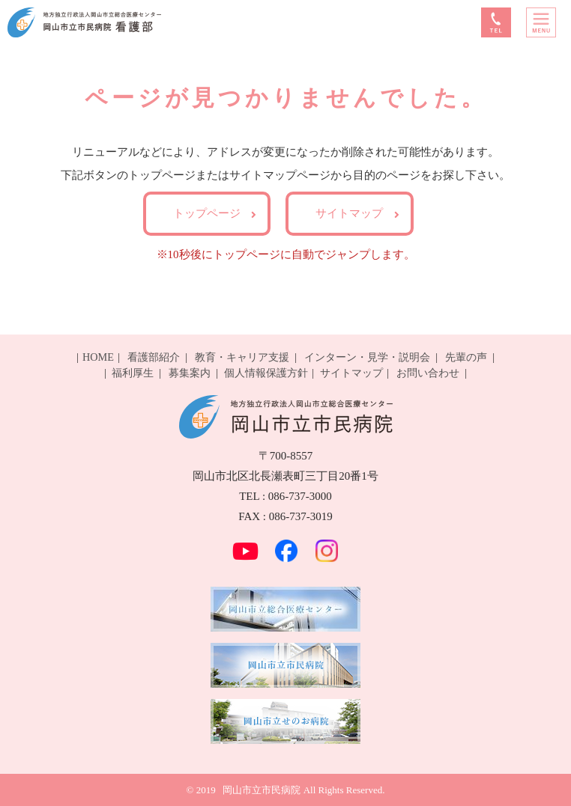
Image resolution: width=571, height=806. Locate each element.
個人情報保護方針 (266, 373)
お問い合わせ (427, 373)
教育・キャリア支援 (242, 357)
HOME (98, 357)
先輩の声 (466, 357)
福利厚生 (133, 373)
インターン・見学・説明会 (367, 357)
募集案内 (190, 373)
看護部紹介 (153, 357)
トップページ (207, 213)
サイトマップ (349, 213)
